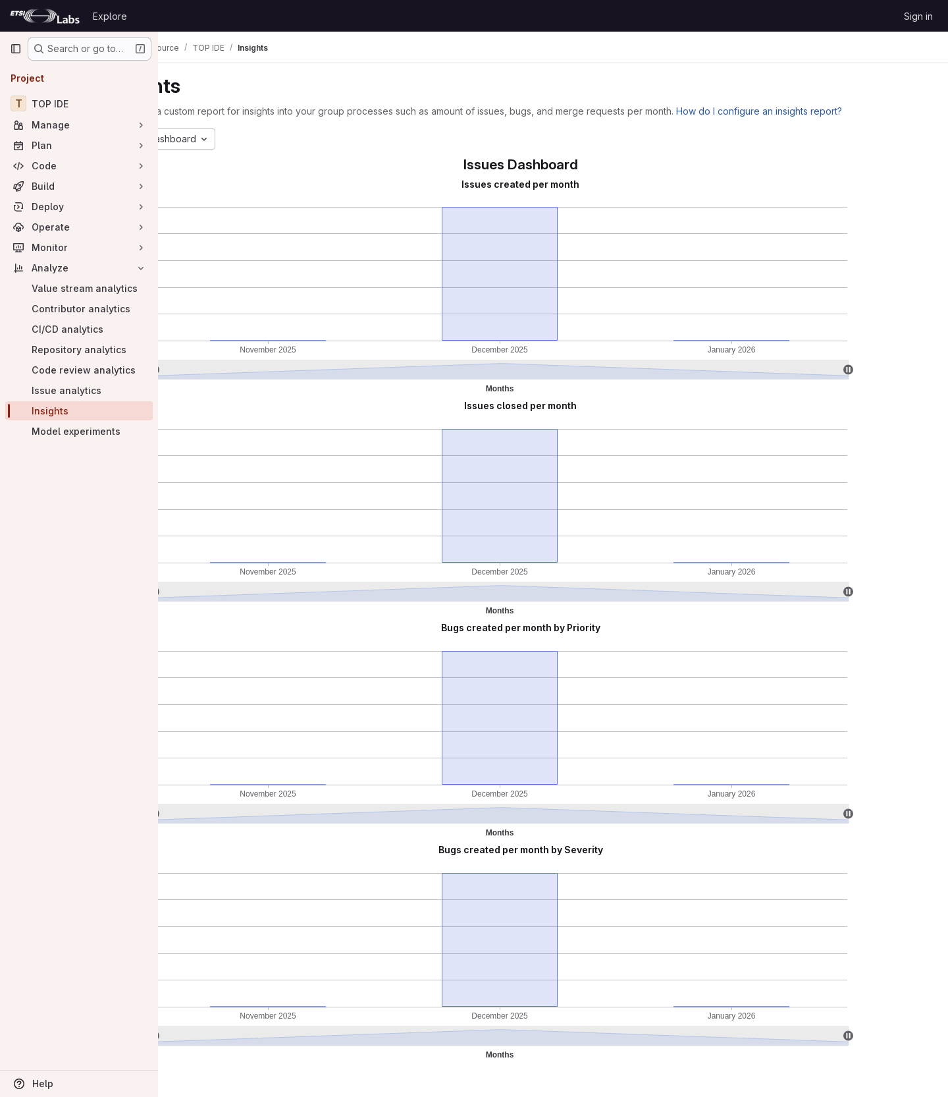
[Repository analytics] (79, 349)
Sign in (918, 16)
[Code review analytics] (79, 370)
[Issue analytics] (79, 390)
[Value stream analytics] (79, 288)
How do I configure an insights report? (823, 111)
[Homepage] (44, 15)
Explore (110, 16)
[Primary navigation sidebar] (15, 48)
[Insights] (79, 410)
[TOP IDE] (79, 103)
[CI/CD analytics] (79, 329)
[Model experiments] (79, 431)
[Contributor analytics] (79, 308)
